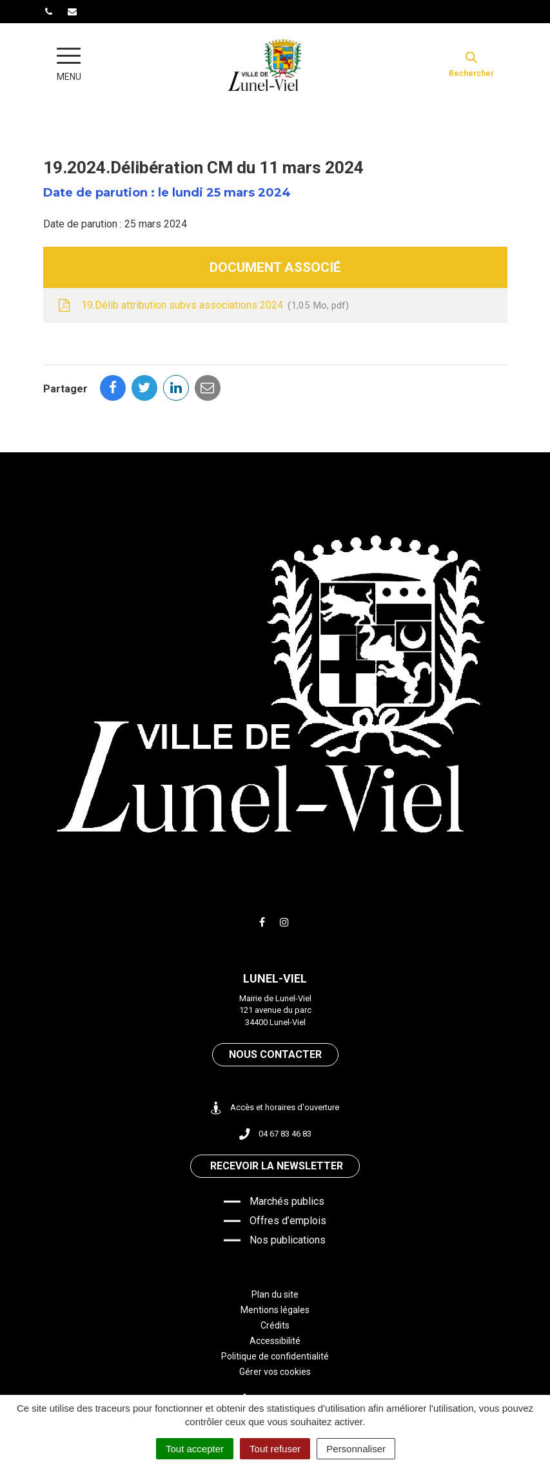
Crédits (275, 1325)
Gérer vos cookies (275, 1372)
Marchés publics (287, 1201)
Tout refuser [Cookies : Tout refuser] (275, 1448)
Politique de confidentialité (275, 1356)
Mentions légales (275, 1310)
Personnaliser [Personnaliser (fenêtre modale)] (356, 1448)
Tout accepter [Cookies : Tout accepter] (195, 1448)
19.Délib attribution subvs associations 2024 (202, 306)
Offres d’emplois (288, 1221)
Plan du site (275, 1294)
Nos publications (288, 1240)
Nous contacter (275, 1054)
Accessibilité (275, 1341)
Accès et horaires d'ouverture (275, 1108)
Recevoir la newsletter (276, 1166)
